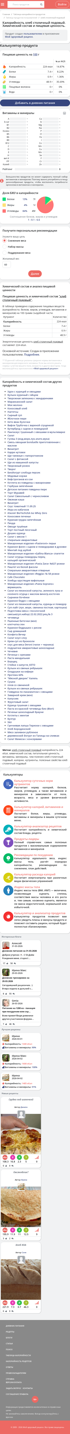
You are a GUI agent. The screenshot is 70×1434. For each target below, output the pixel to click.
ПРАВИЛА (23, 1394)
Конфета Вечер (17, 634)
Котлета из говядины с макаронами (29, 482)
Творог (12, 469)
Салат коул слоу (17, 637)
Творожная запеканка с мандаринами (30, 398)
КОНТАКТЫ (28, 1388)
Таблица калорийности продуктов (29, 14)
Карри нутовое (16, 452)
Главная (6, 14)
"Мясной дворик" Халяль (23, 678)
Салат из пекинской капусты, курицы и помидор (37, 604)
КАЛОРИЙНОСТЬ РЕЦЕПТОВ (18, 1361)
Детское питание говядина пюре (27, 489)
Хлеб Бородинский (19, 728)
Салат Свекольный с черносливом (28, 496)
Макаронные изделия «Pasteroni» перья (32, 543)
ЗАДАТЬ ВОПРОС (13, 1388)
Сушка (11, 681)
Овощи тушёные (17, 526)
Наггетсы (13, 411)
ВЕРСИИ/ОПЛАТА (14, 1382)
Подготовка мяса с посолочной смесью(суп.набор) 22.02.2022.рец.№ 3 (30, 612)
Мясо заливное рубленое (23, 732)
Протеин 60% (15, 675)
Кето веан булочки (19, 422)
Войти (62, 4)
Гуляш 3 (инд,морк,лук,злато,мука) (28, 438)
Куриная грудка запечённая (24, 519)
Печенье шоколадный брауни (26, 712)
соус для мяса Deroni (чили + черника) (31, 644)
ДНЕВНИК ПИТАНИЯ (15, 1326)
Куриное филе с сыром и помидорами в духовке (37, 546)
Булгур (12, 718)
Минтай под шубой (19, 550)
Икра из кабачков (18, 509)
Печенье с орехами (19, 654)
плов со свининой (18, 685)
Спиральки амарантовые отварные (29, 570)
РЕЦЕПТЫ (10, 1331)
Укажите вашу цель (14, 236)
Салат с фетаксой (18, 459)
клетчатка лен (16, 624)
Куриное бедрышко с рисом (24, 627)
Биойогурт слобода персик (24, 472)
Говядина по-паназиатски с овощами (30, 691)
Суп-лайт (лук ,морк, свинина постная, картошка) (37, 607)
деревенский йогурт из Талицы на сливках (33, 735)
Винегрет (13, 502)
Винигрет (13, 449)
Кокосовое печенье (19, 516)
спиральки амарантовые (22, 540)
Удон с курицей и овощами (24, 391)
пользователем (33, 33)
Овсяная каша (16, 499)
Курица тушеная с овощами (24, 705)
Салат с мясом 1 (17, 536)
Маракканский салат (20, 401)
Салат (11, 435)
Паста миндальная (19, 658)
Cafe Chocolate (16, 577)
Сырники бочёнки (19, 597)
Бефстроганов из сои (20, 479)
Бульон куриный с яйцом (23, 395)
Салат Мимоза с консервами (25, 739)
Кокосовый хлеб (17, 408)
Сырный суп (15, 415)
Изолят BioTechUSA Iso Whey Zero (27, 513)
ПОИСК (9, 1349)
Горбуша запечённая (20, 486)
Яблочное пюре (17, 418)
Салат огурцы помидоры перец (26, 556)
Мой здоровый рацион (19, 36)
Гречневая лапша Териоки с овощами (30, 725)
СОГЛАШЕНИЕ (12, 1394)
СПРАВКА (10, 1379)
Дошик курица (16, 533)
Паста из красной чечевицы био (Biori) (31, 708)
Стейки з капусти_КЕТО (21, 664)
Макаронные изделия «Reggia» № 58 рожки (33, 573)
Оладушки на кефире (20, 671)
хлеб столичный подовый (53, 17)
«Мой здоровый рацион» (45, 368)
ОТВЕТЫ (9, 1367)
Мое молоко (15, 405)
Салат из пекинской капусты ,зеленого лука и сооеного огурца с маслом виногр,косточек (35, 592)
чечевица (13, 617)
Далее (35, 274)
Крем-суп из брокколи (21, 641)
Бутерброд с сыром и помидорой (28, 428)
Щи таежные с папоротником (25, 455)
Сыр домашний (17, 631)
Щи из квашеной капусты (23, 462)
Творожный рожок (19, 465)
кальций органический (22, 560)
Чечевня (13, 651)
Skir (10, 722)
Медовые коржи (17, 475)
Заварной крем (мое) (20, 695)
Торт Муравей (16, 492)
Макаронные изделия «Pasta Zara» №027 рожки (36, 563)
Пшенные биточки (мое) (22, 621)
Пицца (11, 523)
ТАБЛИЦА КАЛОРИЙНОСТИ (18, 1355)
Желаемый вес (11, 258)
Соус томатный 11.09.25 (22, 506)
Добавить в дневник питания (35, 103)
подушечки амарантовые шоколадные (31, 648)
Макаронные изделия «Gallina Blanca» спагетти (36, 553)
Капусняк (13, 698)
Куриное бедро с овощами (24, 600)
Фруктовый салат (18, 702)
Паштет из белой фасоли (23, 567)
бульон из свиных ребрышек (25, 668)
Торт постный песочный (22, 529)
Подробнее (31, 354)
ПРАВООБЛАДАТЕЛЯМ (16, 1373)
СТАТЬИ (9, 1343)
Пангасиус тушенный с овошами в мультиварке (36, 432)
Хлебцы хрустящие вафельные (26, 580)
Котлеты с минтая (18, 715)
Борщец (12, 661)
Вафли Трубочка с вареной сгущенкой (31, 425)
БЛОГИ (9, 1337)
